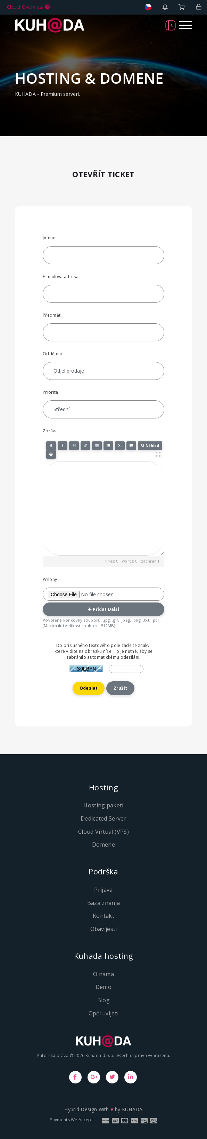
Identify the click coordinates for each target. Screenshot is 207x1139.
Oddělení (52, 354)
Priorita (50, 392)
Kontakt (103, 916)
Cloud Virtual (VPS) (103, 831)
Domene (103, 844)
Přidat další (103, 609)
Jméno (49, 238)
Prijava (103, 889)
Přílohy (50, 579)
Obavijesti (103, 929)
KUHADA (132, 1109)
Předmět (51, 315)
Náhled (150, 445)
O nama (103, 974)
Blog (103, 1000)
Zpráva (50, 431)
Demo (103, 987)
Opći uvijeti (104, 1013)
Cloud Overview (28, 6)
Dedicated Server (103, 818)
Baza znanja (103, 903)
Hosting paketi (103, 805)
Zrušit (120, 688)
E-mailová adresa (60, 277)
